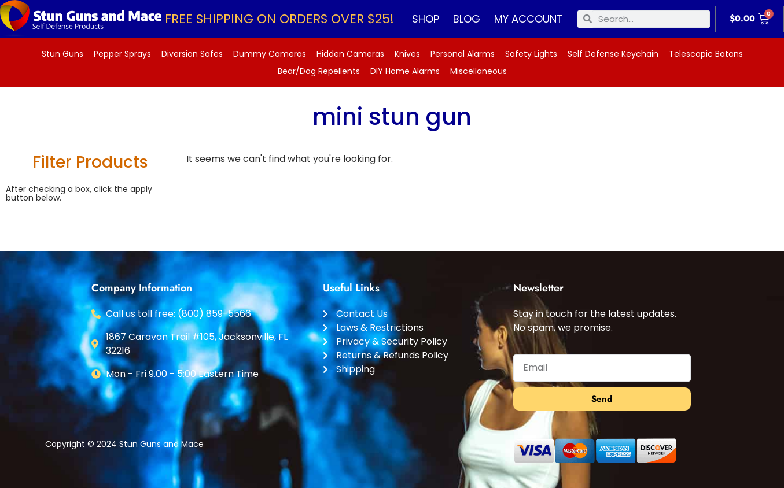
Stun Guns (62, 54)
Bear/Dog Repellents (319, 71)
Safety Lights (531, 54)
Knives (407, 54)
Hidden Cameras (350, 54)
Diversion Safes (192, 54)
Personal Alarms (462, 54)
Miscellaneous (478, 71)
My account (528, 19)
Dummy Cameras (269, 54)
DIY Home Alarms (405, 71)
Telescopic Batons (706, 54)
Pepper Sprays (122, 54)
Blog (466, 19)
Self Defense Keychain (613, 54)
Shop (425, 19)
